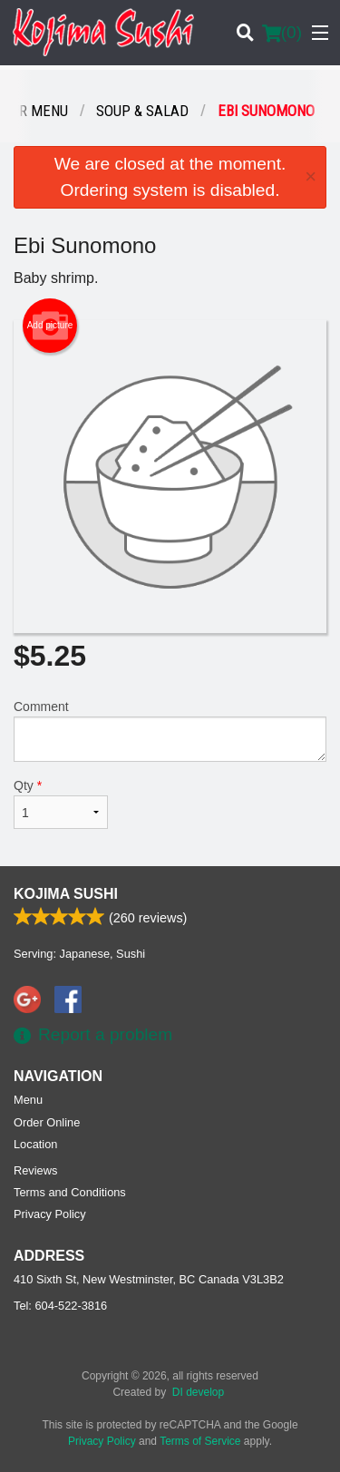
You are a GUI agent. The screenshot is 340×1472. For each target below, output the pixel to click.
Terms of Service (200, 1441)
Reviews (35, 1170)
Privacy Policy (50, 1214)
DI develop (198, 1392)
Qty (61, 803)
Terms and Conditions (70, 1192)
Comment (170, 730)
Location (35, 1144)
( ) (282, 32)
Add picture (50, 325)
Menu (28, 1099)
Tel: (60, 1305)
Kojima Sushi (66, 894)
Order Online (47, 1122)
